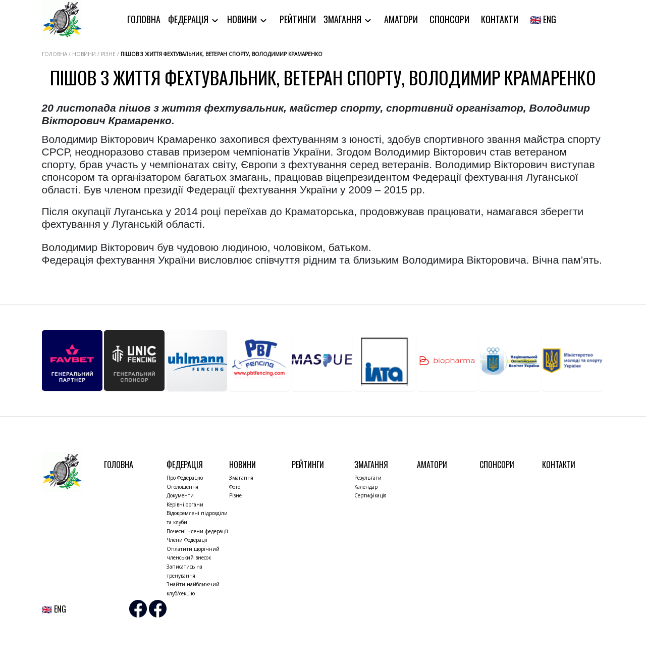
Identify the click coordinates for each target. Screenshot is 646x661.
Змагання (343, 19)
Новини (243, 19)
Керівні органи (185, 504)
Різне (235, 495)
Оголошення (182, 486)
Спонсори (449, 19)
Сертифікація (370, 495)
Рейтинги (298, 19)
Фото (234, 486)
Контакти (499, 19)
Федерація (189, 19)
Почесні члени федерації (197, 531)
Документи (180, 495)
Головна (143, 19)
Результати (368, 477)
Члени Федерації (187, 539)
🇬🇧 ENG (543, 19)
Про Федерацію (185, 477)
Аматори (401, 19)
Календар (366, 486)
